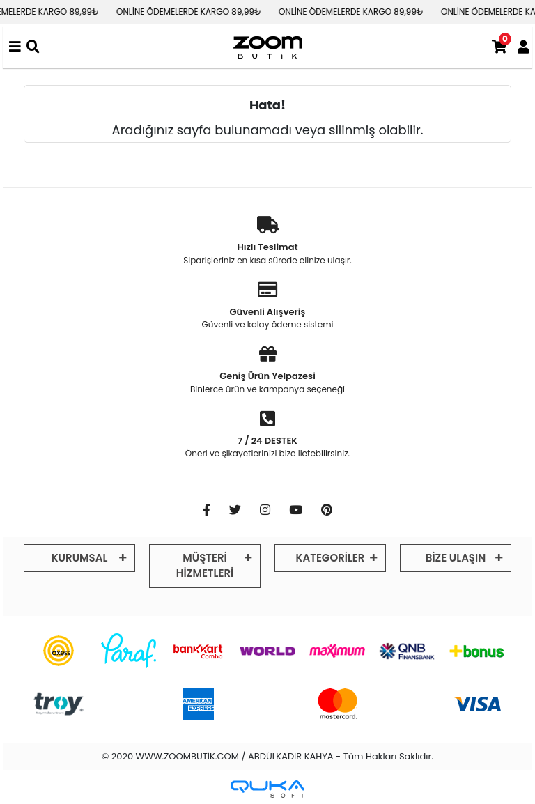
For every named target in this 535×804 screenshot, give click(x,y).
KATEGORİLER (330, 557)
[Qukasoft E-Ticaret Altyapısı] (267, 789)
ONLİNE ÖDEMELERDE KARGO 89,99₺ (196, 11)
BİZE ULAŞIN (456, 557)
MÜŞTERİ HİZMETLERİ (204, 565)
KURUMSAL (80, 557)
